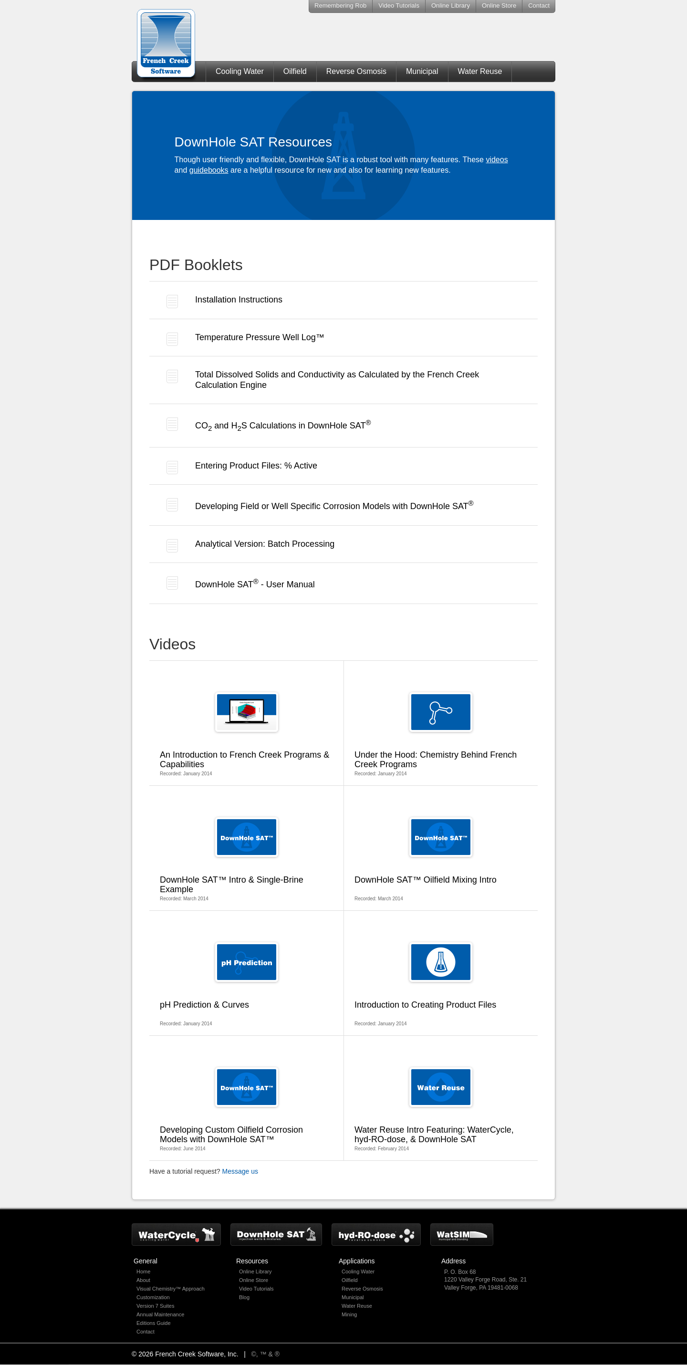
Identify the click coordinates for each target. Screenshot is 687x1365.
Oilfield (295, 71)
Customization (153, 1297)
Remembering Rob (340, 5)
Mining (349, 1314)
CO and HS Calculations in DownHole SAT (269, 424)
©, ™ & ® (265, 1354)
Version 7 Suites (155, 1306)
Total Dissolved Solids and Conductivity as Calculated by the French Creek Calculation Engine (323, 380)
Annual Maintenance (160, 1314)
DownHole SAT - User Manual (241, 583)
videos (497, 160)
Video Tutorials (398, 5)
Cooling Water (240, 71)
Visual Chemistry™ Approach (170, 1289)
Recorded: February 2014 (440, 1109)
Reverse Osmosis (356, 71)
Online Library (450, 5)
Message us (240, 1171)
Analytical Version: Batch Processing (250, 545)
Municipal (422, 71)
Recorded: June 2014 (246, 1109)
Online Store (499, 5)
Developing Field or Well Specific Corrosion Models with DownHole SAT (320, 504)
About (143, 1280)
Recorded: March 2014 (246, 859)
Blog (244, 1297)
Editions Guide (153, 1323)
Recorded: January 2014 (246, 734)
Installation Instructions (224, 301)
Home (143, 1271)
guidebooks (209, 170)
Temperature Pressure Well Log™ (245, 339)
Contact (539, 5)
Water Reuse (480, 71)
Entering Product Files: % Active (242, 467)
